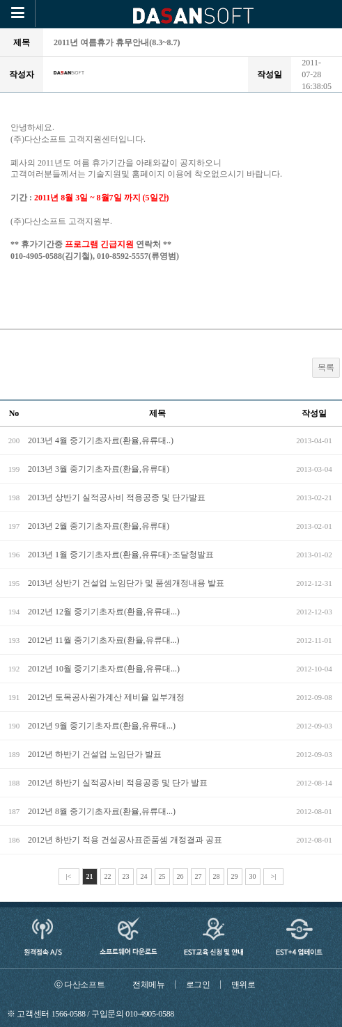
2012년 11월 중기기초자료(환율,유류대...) (104, 640)
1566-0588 (69, 1014)
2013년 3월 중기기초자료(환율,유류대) (98, 469)
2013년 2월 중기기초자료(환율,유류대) (98, 526)
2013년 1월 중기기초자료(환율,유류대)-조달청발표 (121, 554)
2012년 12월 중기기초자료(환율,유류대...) (104, 611)
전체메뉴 (148, 984)
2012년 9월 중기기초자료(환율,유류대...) (102, 726)
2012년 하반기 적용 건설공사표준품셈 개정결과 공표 (125, 840)
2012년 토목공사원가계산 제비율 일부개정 (106, 697)
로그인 (198, 984)
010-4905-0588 (149, 1014)
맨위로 (243, 984)
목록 (326, 367)
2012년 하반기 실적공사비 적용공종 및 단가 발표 (118, 783)
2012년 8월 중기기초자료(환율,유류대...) (102, 811)
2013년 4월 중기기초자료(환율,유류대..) (100, 440)
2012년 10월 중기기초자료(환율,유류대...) (104, 669)
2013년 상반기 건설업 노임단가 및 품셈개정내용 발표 (126, 583)
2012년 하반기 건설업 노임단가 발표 (95, 754)
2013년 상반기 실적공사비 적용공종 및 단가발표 (116, 497)
